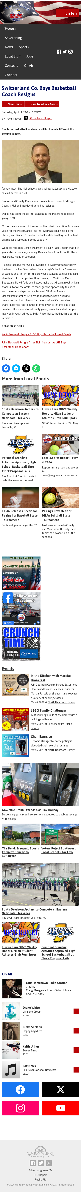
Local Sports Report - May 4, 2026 (60, 449)
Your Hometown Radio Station (46, 982)
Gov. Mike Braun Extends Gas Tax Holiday (30, 810)
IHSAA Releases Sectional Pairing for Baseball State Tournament (20, 504)
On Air (28, 66)
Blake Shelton (32, 1027)
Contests (11, 66)
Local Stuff (13, 56)
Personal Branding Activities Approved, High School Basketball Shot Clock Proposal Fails (20, 453)
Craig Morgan (35, 990)
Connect (11, 75)
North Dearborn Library (61, 702)
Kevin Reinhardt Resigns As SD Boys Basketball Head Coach (36, 334)
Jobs (30, 56)
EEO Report (40, 1175)
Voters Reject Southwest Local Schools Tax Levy (58, 850)
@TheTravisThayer (38, 118)
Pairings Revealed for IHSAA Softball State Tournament (60, 504)
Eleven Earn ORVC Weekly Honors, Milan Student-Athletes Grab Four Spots (60, 402)
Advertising (13, 38)
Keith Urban (31, 1046)
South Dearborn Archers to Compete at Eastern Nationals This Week (20, 402)
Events (8, 668)
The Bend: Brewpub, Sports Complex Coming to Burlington (20, 852)
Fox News (29, 1066)
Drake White (31, 1007)
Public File (40, 1179)
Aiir (51, 1184)
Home (9, 29)
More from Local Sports (43, 104)
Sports (24, 47)
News (9, 47)
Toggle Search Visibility (76, 52)
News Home (15, 104)
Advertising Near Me (40, 1170)
